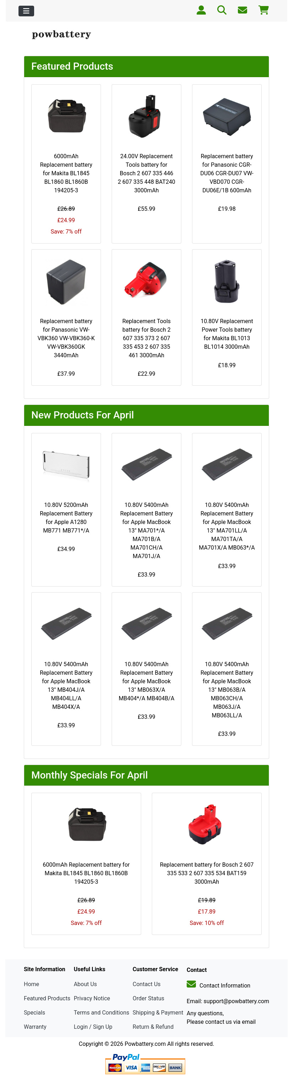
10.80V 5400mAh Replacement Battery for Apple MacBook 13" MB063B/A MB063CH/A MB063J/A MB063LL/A (227, 690)
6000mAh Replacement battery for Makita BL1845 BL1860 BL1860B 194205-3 (66, 173)
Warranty (35, 1026)
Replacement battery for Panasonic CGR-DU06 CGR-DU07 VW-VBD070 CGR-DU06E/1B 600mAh (227, 173)
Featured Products (47, 998)
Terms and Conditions (101, 1012)
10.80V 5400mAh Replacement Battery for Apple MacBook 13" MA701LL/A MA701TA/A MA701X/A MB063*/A (227, 526)
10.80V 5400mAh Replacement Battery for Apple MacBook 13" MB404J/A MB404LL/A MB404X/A (66, 685)
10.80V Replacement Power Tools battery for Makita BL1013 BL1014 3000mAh (227, 334)
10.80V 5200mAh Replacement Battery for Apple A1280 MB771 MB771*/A (66, 518)
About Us (85, 984)
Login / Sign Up (93, 1026)
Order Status (148, 998)
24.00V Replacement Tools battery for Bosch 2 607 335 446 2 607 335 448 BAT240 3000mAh (146, 173)
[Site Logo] (65, 35)
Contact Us (147, 984)
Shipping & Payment (158, 1012)
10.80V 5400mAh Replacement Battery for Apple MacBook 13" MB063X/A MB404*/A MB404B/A (147, 681)
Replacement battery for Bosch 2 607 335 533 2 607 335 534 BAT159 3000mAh (207, 873)
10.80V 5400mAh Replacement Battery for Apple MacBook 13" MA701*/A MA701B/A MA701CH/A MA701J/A (146, 531)
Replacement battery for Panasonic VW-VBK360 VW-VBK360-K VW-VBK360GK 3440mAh (66, 338)
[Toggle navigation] (26, 11)
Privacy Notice (92, 998)
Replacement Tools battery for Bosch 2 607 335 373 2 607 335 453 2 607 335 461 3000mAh (146, 338)
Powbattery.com (145, 1043)
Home (31, 984)
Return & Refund (153, 1026)
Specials (34, 1012)
